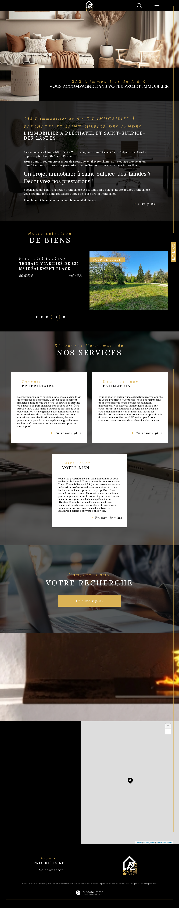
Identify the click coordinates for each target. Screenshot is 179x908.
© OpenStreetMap (164, 842)
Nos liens (130, 884)
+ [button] (168, 726)
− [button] (168, 731)
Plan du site (96, 884)
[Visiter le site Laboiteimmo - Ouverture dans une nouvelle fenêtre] (89, 896)
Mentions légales (110, 884)
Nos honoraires (83, 884)
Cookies (152, 884)
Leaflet (139, 842)
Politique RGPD (141, 884)
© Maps (149, 842)
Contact (173, 252)
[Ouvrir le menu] (157, 5)
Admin (121, 884)
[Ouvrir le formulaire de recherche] (139, 5)
